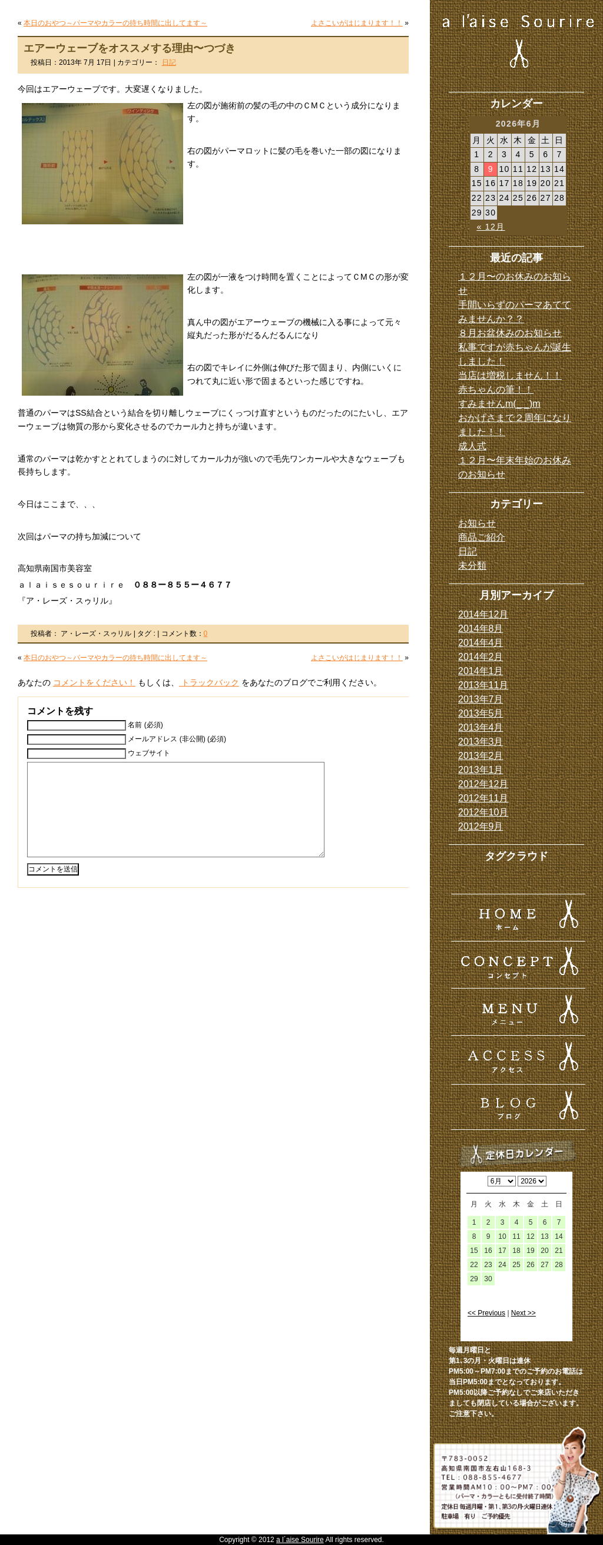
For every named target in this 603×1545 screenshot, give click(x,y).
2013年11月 (483, 685)
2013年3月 (480, 742)
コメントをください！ (94, 682)
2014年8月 (480, 629)
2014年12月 (483, 614)
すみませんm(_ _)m (499, 404)
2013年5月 (480, 713)
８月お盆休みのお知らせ (510, 333)
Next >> (523, 1313)
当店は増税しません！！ (510, 375)
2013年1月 (480, 770)
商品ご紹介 (481, 537)
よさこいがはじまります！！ (357, 23)
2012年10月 (483, 812)
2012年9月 (480, 826)
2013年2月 (480, 756)
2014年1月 (480, 671)
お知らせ (477, 523)
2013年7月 (480, 699)
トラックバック (209, 682)
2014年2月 (480, 657)
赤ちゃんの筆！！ (496, 389)
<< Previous (486, 1313)
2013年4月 (480, 727)
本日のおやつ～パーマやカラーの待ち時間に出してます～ (115, 23)
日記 (169, 62)
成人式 (472, 446)
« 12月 (490, 226)
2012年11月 (483, 798)
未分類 (472, 566)
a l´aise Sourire (300, 1540)
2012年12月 (483, 784)
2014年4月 (480, 643)
